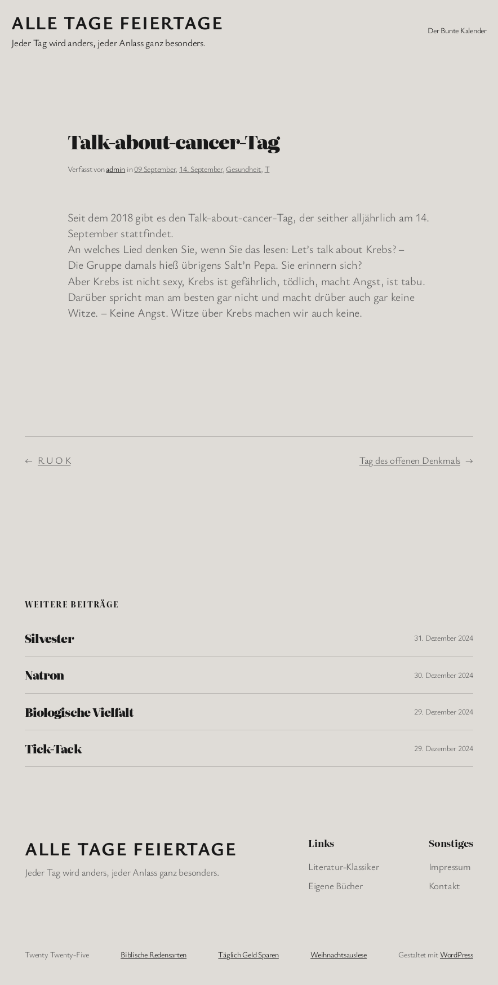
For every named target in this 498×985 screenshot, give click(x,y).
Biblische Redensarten (153, 954)
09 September (154, 168)
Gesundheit (243, 168)
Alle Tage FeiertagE (117, 22)
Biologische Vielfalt (79, 711)
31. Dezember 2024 (443, 637)
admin (115, 168)
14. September (201, 168)
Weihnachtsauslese (338, 954)
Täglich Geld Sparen (248, 954)
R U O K (54, 460)
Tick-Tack (53, 748)
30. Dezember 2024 (443, 674)
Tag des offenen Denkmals (409, 460)
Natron (44, 674)
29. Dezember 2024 (443, 711)
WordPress (456, 954)
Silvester (49, 638)
